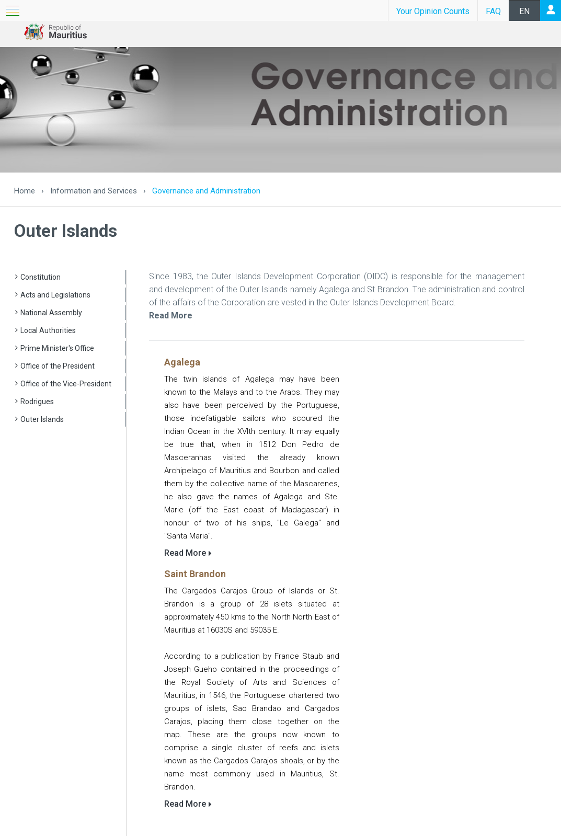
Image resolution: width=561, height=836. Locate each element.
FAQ (493, 11)
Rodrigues (37, 401)
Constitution (40, 277)
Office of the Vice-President (65, 384)
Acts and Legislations (55, 295)
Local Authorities (48, 330)
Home (24, 191)
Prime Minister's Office (57, 348)
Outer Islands (42, 419)
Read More (170, 315)
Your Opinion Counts (433, 11)
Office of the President (57, 366)
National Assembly (51, 312)
